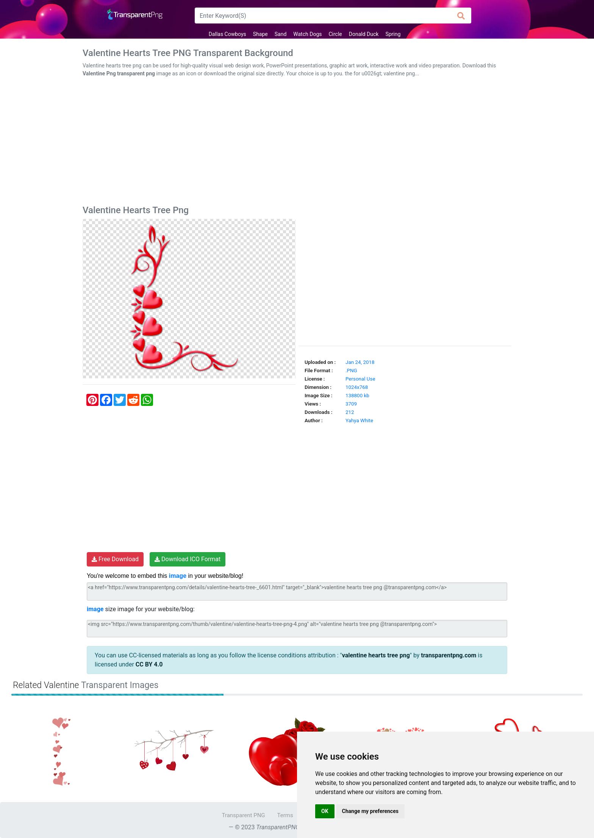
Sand (281, 34)
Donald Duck (364, 34)
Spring (392, 34)
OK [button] (324, 811)
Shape (260, 34)
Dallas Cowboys (227, 34)
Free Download (115, 559)
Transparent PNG (243, 815)
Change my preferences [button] (370, 811)
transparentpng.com (448, 655)
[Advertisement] (297, 143)
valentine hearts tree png (376, 655)
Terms (285, 815)
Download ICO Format (187, 559)
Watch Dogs (307, 34)
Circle (335, 34)
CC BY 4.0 (149, 664)
